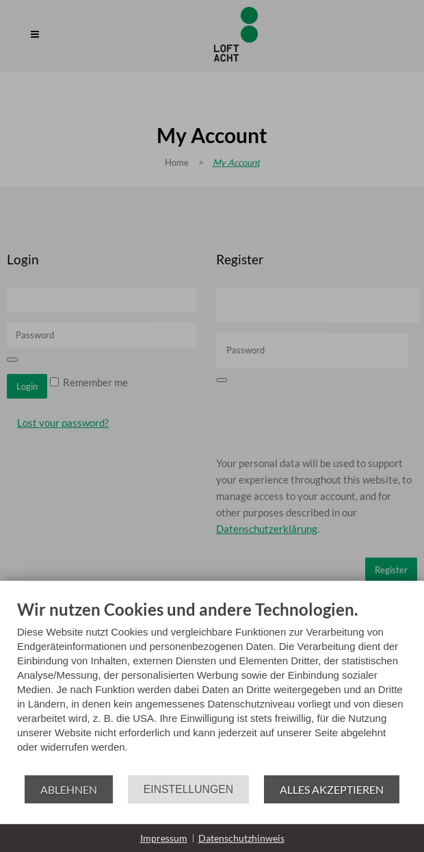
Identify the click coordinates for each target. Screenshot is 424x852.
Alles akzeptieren (332, 789)
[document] (212, 686)
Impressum (163, 838)
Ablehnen (68, 789)
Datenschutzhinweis (241, 838)
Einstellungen (188, 789)
